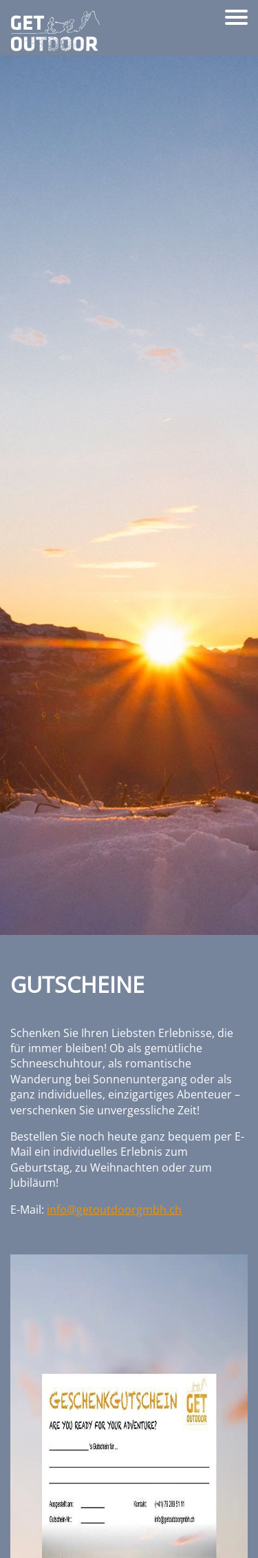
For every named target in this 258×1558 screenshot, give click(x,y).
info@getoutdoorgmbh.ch (114, 1209)
